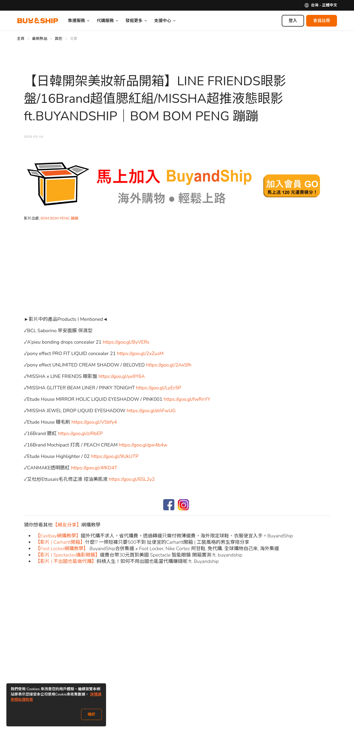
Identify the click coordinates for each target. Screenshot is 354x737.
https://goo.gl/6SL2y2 (132, 479)
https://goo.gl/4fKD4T (94, 468)
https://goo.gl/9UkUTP (114, 456)
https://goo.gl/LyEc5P (158, 388)
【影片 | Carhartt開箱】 (60, 542)
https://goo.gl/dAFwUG (151, 410)
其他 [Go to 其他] (58, 38)
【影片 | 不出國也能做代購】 (65, 561)
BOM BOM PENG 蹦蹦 (59, 218)
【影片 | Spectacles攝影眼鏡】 (67, 555)
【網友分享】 (67, 525)
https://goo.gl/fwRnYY (187, 399)
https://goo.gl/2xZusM (140, 353)
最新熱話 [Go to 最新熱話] (39, 38)
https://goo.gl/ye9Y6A (122, 376)
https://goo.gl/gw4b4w (143, 445)
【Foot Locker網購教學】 (61, 548)
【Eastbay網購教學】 (58, 536)
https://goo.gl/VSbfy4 (94, 422)
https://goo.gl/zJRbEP (80, 433)
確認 (91, 714)
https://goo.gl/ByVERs (126, 342)
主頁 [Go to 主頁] (21, 38)
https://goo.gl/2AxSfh (168, 365)
